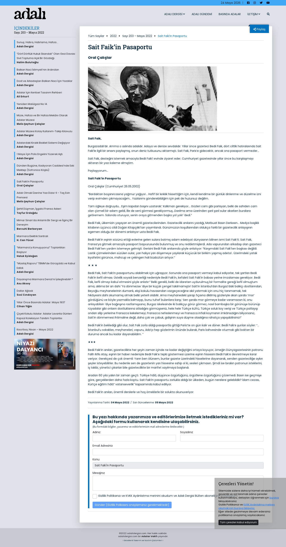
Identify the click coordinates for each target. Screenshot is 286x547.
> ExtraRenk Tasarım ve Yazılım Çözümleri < (143, 540)
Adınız (96, 432)
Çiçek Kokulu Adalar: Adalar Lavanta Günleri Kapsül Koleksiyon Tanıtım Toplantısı (46, 318)
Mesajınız (99, 472)
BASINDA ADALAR (230, 14)
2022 (113, 36)
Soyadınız (186, 432)
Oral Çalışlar (100, 57)
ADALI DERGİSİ (174, 14)
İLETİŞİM (253, 14)
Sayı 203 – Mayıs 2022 (137, 36)
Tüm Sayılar (96, 36)
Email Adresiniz (103, 445)
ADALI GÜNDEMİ (202, 14)
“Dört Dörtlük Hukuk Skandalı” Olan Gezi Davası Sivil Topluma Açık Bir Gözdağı (46, 58)
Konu (96, 459)
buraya (274, 497)
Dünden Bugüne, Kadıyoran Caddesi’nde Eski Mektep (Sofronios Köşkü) (46, 170)
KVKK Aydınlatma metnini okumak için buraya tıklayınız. (246, 506)
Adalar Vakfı (149, 536)
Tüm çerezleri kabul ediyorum (238, 522)
